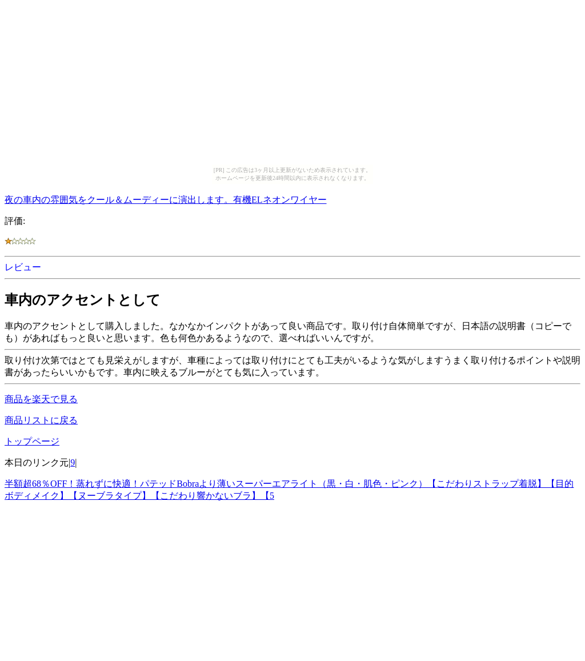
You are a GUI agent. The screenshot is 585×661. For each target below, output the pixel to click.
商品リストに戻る (41, 420)
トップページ (32, 441)
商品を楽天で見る (41, 399)
